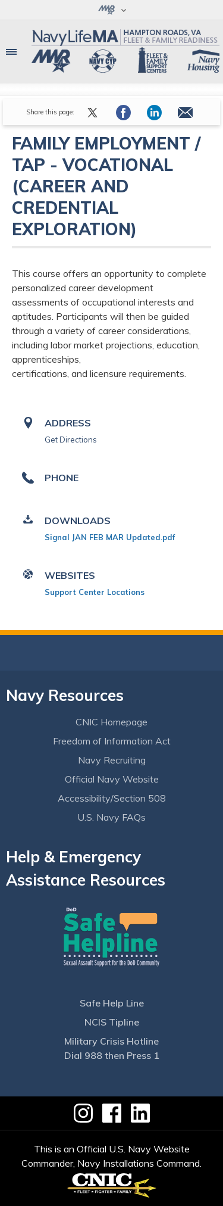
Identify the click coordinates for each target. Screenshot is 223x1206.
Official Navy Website (112, 779)
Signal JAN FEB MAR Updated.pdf (110, 537)
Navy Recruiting (112, 760)
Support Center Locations (95, 592)
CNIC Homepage (111, 722)
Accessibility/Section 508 (112, 798)
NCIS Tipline (111, 1022)
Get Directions (71, 439)
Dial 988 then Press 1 (111, 1055)
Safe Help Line (112, 1003)
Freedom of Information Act (112, 741)
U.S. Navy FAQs (111, 817)
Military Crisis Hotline (111, 1041)
